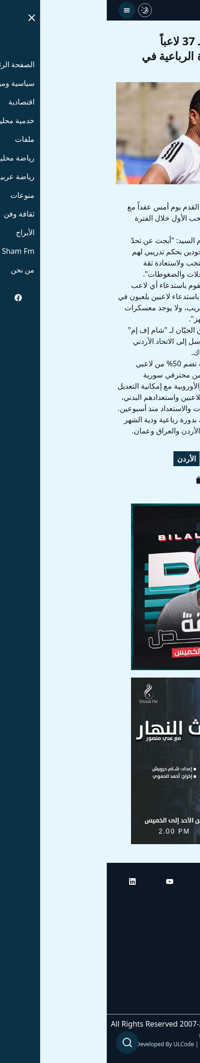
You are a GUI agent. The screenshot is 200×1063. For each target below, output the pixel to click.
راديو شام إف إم (166, 952)
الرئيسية (178, 900)
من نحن (179, 1005)
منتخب (143, 459)
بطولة (111, 459)
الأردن (79, 459)
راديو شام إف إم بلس (158, 978)
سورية (177, 459)
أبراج (183, 926)
